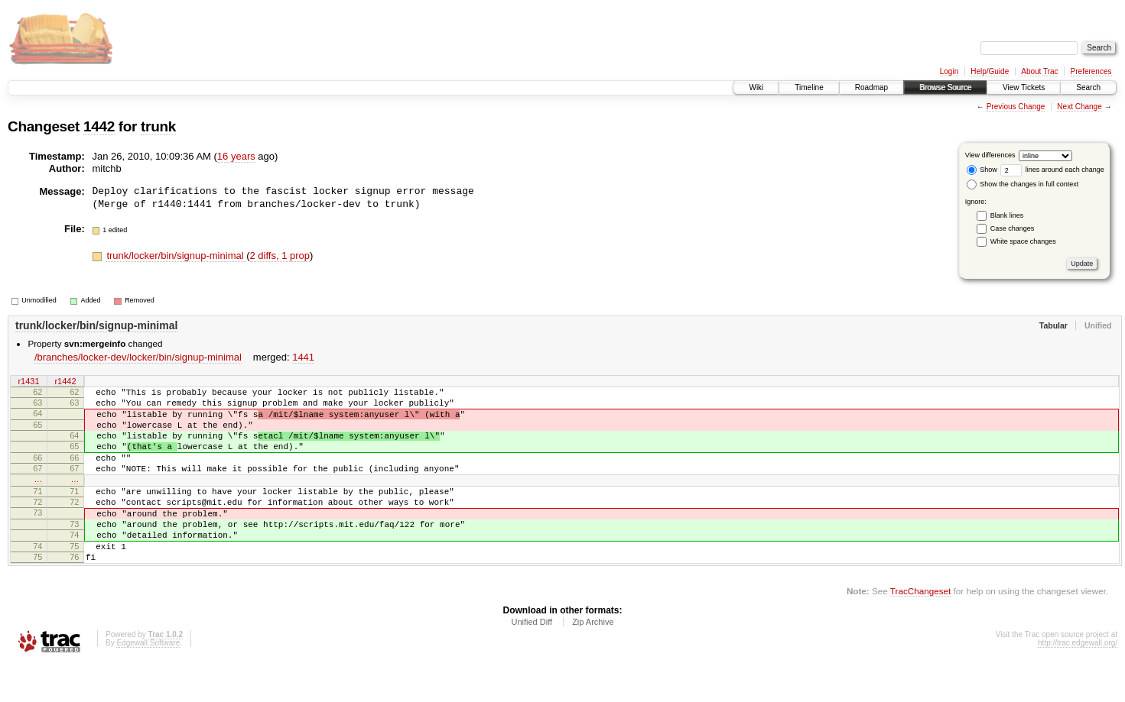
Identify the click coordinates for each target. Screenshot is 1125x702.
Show (982, 169)
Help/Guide (990, 71)
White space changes (1023, 241)
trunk (158, 126)
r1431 (28, 382)
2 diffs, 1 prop (280, 255)
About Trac (1039, 71)
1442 (99, 126)
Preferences (1091, 71)
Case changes (1012, 228)
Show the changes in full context (1023, 184)
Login (949, 71)
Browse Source (945, 87)
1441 (303, 357)
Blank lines (1007, 215)
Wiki (756, 87)
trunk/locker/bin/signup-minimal (176, 255)
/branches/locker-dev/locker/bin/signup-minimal (138, 357)
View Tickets (1024, 87)
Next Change (1079, 106)
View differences (990, 155)
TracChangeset (920, 630)
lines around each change (1052, 169)
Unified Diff (531, 660)
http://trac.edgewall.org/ (1077, 682)
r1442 (65, 382)
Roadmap (871, 87)
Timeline (809, 87)
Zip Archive (592, 660)
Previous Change (1016, 106)
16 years (236, 156)
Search (1088, 87)
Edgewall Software (148, 682)
